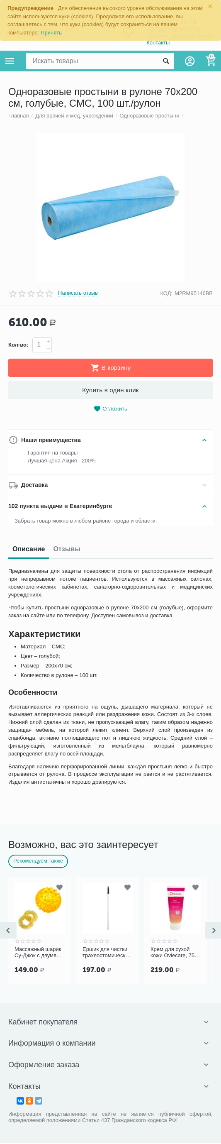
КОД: (166, 717)
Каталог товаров (10, 61)
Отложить (110, 832)
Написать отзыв (78, 717)
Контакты (158, 43)
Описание (28, 972)
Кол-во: (18, 768)
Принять (51, 32)
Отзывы (66, 972)
